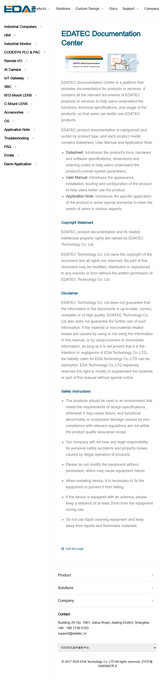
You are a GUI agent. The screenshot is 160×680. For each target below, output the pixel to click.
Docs (113, 8)
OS (9, 121)
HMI (10, 35)
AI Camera (15, 70)
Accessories (17, 112)
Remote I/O (16, 61)
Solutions (63, 8)
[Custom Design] (89, 8)
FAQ (10, 147)
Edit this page (72, 548)
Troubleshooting (19, 138)
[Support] (130, 8)
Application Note (20, 130)
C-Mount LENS (19, 104)
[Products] (41, 8)
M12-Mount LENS (21, 95)
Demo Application (21, 164)
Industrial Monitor (21, 44)
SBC (11, 87)
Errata (12, 155)
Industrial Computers (23, 27)
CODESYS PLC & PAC (25, 52)
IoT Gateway (17, 78)
